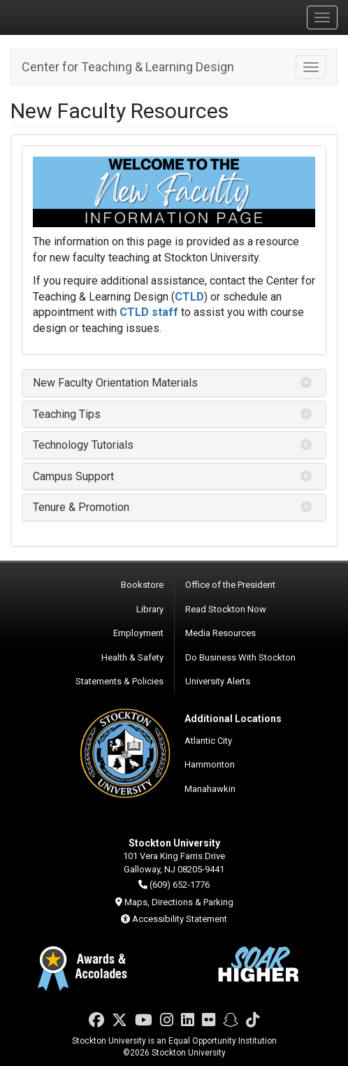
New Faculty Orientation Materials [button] (115, 382)
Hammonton (209, 764)
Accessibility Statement (179, 919)
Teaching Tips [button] (67, 414)
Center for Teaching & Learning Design (128, 66)
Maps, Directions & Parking (178, 902)
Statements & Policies (119, 681)
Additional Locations (233, 718)
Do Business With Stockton (240, 657)
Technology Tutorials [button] (83, 445)
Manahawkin (209, 789)
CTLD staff (148, 312)
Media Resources (220, 633)
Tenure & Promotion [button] (81, 507)
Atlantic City (208, 740)
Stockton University (77, 16)
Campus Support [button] (73, 476)
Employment (138, 633)
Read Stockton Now (225, 609)
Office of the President (230, 584)
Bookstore (142, 584)
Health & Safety (132, 657)
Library (150, 609)
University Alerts (217, 681)
